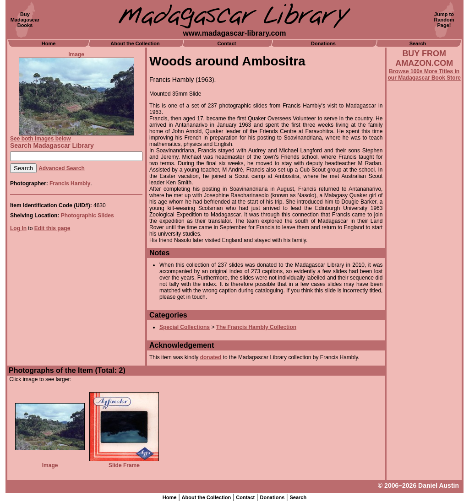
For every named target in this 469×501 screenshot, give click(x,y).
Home (49, 43)
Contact (227, 43)
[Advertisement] (424, 328)
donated (211, 357)
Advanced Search (61, 168)
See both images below (40, 138)
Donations (323, 43)
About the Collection (135, 43)
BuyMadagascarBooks (25, 19)
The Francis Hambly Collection (256, 327)
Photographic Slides (87, 215)
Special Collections (184, 327)
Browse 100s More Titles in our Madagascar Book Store (424, 74)
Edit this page (52, 228)
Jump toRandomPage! (444, 19)
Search (417, 43)
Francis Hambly (69, 183)
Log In (18, 228)
